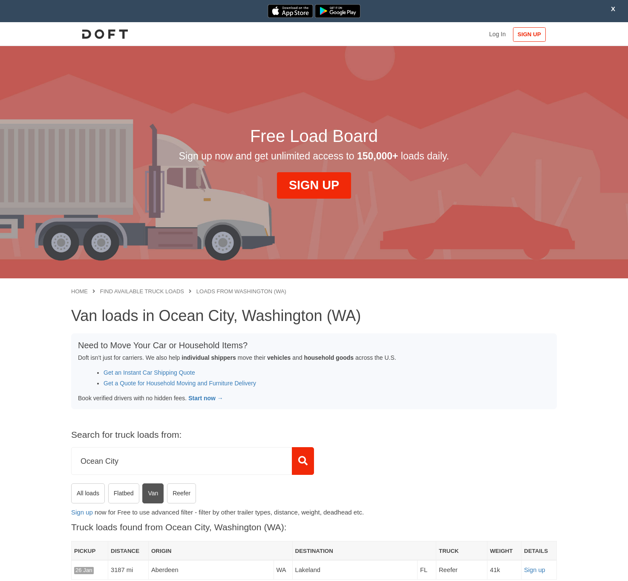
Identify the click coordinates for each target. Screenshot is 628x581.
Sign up (82, 512)
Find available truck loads (142, 291)
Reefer (181, 493)
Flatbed (124, 493)
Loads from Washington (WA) (241, 291)
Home (79, 291)
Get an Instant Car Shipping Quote (149, 372)
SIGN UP (529, 34)
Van (153, 493)
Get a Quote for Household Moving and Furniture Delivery (180, 383)
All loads (88, 493)
